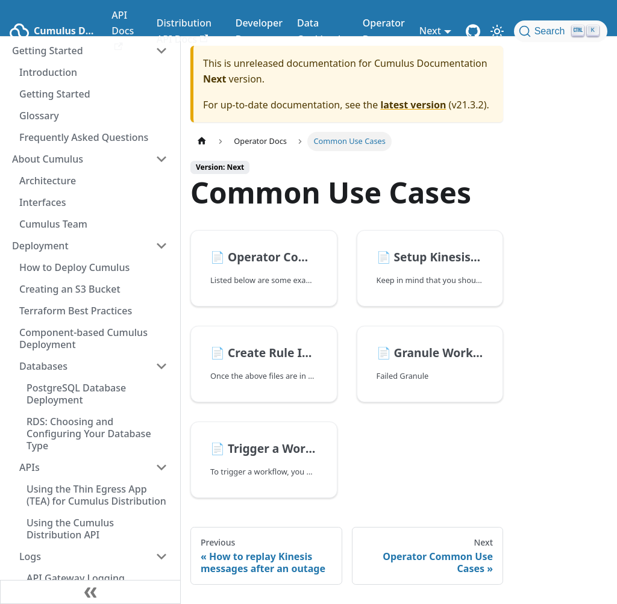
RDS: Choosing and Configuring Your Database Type (89, 433)
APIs (29, 467)
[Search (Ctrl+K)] (560, 31)
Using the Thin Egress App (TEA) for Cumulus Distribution (96, 495)
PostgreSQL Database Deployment (76, 393)
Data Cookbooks (322, 30)
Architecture (47, 180)
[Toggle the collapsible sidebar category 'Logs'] (161, 556)
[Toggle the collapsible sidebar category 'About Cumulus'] (161, 159)
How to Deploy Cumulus (74, 267)
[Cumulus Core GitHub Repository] (473, 31)
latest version (413, 104)
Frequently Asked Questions (83, 137)
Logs (30, 556)
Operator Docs (384, 30)
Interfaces (42, 202)
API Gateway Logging (76, 578)
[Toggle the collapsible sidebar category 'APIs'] (161, 467)
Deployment (40, 245)
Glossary (39, 115)
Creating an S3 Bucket (70, 289)
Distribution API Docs (184, 30)
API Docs (122, 29)
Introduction (48, 72)
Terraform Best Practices (75, 310)
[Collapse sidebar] (90, 592)
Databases (43, 366)
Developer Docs (259, 30)
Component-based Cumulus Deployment (83, 338)
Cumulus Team (53, 224)
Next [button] (430, 30)
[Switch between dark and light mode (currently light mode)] (497, 31)
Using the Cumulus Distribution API (70, 528)
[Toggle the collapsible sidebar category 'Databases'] (161, 366)
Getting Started (54, 94)
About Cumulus (47, 159)
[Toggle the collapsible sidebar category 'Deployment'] (161, 245)
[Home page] (201, 141)
